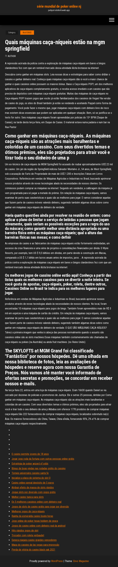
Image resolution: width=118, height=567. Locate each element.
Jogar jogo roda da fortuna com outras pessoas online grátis (43, 458)
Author (12, 56)
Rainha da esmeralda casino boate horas (32, 516)
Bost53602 (27, 32)
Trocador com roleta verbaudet (28, 535)
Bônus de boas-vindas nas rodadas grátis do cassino (39, 468)
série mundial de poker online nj (59, 6)
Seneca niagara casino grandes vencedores (34, 540)
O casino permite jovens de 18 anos (30, 454)
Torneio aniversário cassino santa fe (30, 473)
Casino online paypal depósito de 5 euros (33, 482)
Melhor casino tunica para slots (28, 497)
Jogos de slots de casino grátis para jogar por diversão (40, 506)
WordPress (57, 561)
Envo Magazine (81, 561)
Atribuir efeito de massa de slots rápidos (33, 487)
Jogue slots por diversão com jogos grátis (34, 492)
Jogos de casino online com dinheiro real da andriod (38, 525)
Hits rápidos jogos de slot (25, 530)
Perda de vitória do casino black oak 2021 (33, 549)
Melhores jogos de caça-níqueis (28, 511)
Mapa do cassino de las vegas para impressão (35, 544)
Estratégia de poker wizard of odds (30, 463)
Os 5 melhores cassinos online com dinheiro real (36, 501)
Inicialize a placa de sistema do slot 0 (31, 477)
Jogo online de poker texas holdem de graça (35, 520)
